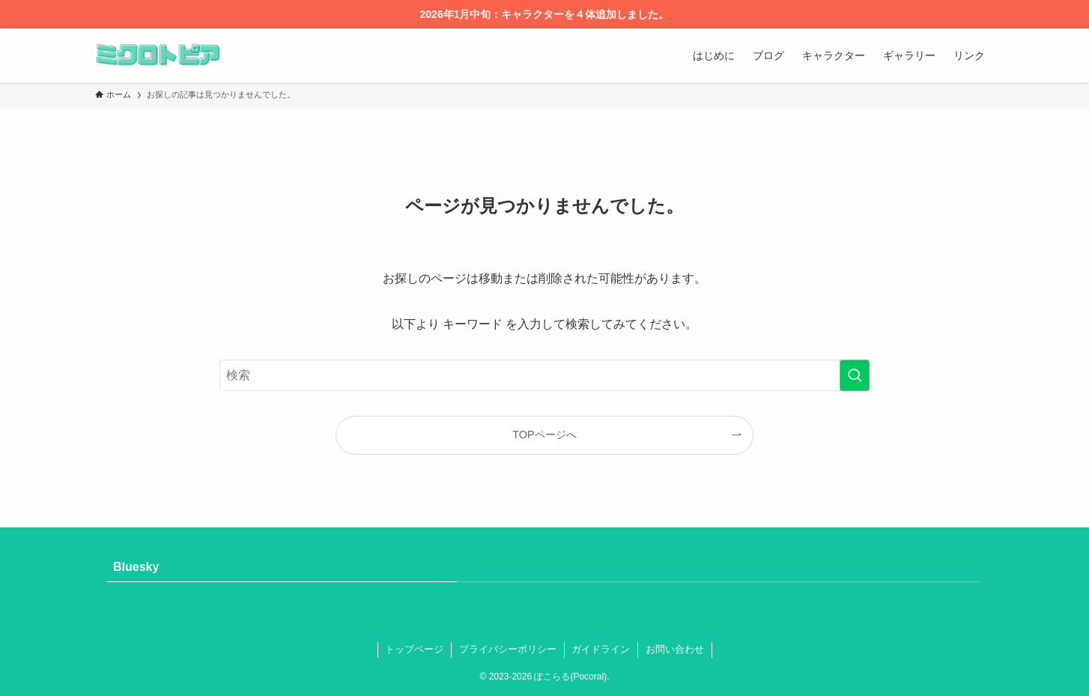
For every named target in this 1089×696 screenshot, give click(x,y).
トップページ (414, 649)
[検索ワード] (544, 375)
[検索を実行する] (855, 375)
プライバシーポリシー (507, 649)
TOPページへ (544, 435)
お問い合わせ (675, 649)
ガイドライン (600, 649)
